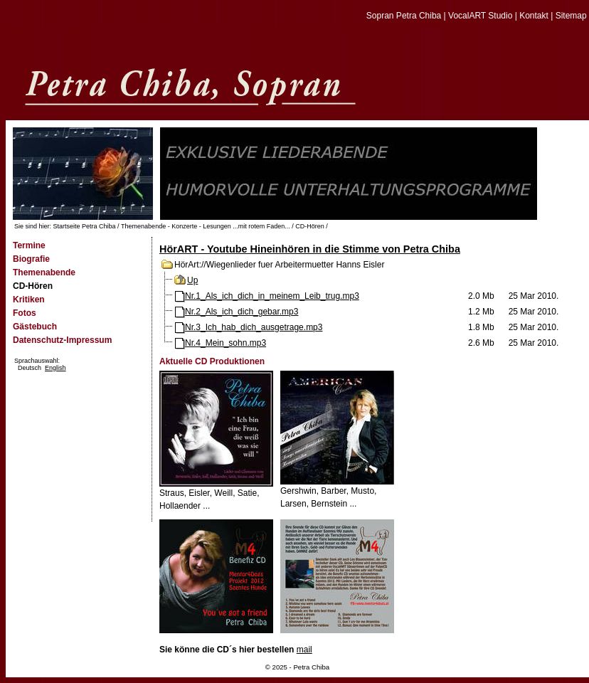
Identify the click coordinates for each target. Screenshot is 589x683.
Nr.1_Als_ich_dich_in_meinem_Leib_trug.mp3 (265, 296)
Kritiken (29, 300)
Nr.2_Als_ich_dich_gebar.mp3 (235, 312)
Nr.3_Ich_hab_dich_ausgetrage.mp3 (247, 327)
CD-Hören (309, 226)
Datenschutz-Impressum (62, 340)
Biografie (31, 259)
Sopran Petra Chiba (403, 16)
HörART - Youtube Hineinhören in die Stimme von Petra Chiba (309, 249)
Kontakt (533, 16)
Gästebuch (35, 327)
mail (304, 650)
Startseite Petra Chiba (84, 226)
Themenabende (44, 272)
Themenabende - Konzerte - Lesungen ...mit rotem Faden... (205, 226)
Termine (29, 245)
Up (192, 280)
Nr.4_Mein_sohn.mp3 (219, 343)
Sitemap (571, 16)
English (55, 367)
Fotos (24, 313)
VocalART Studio (480, 16)
